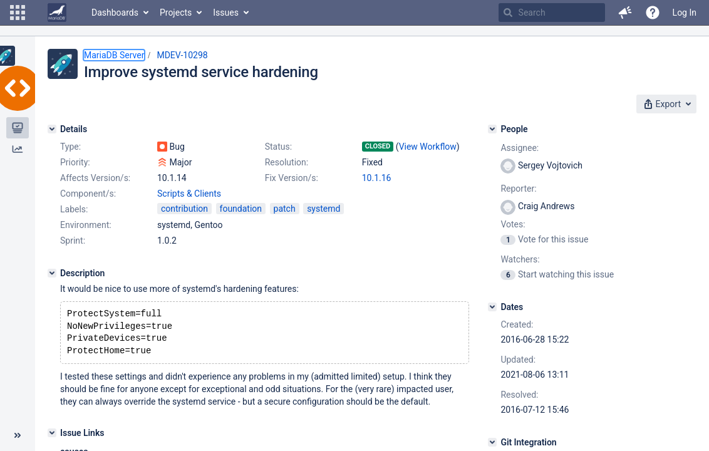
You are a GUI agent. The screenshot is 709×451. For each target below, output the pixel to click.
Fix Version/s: (291, 178)
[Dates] (492, 307)
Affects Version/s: (95, 178)
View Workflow (428, 147)
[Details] (52, 129)
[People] (492, 129)
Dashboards (114, 13)
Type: (70, 147)
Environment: (85, 225)
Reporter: (518, 189)
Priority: (75, 162)
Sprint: (72, 241)
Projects (176, 13)
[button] (17, 12)
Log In (684, 13)
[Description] (52, 273)
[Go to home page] (57, 12)
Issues (226, 13)
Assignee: (519, 148)
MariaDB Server (114, 55)
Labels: (74, 209)
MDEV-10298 (182, 55)
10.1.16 (376, 178)
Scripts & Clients (189, 194)
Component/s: (88, 194)
